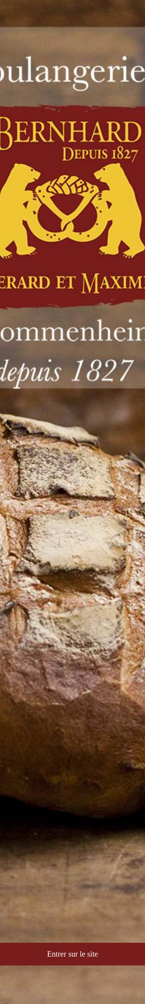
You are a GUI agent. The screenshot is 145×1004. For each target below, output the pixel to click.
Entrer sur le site (72, 954)
